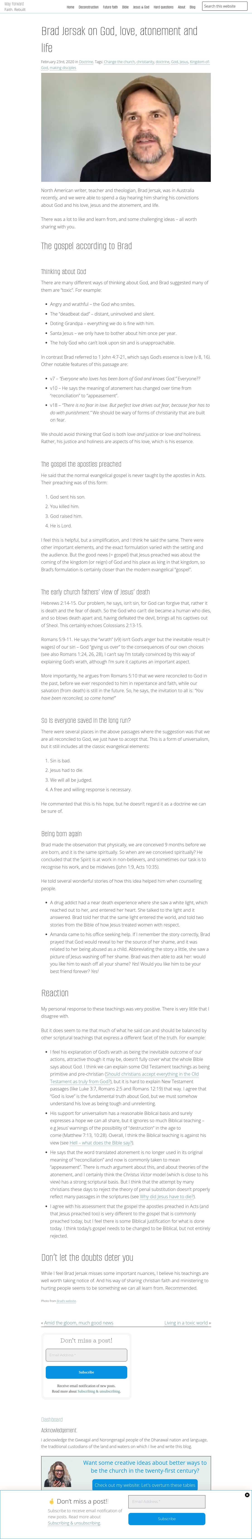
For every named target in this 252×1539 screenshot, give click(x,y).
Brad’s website (66, 1301)
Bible (125, 7)
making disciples (63, 67)
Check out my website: (145, 1485)
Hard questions (163, 7)
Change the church (119, 61)
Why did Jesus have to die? (166, 1196)
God (174, 61)
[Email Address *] (166, 1501)
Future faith (110, 7)
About (181, 7)
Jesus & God (141, 7)
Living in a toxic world (186, 1323)
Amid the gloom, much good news (78, 1323)
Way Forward (14, 3)
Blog (192, 7)
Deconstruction (88, 7)
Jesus (184, 61)
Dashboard (52, 1419)
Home (70, 7)
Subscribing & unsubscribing (74, 1522)
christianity (145, 61)
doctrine (162, 61)
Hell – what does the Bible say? (101, 1143)
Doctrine (86, 61)
